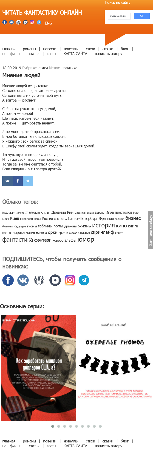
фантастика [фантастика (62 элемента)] (17, 239)
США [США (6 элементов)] (64, 218)
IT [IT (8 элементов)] (27, 212)
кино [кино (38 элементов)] (121, 225)
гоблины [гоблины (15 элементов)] (45, 226)
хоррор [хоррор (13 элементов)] (58, 240)
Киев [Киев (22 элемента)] (14, 218)
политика (69, 67)
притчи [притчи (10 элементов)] (63, 233)
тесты (51, 53)
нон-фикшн (11, 53)
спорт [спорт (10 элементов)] (119, 233)
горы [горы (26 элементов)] (58, 225)
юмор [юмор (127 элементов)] (85, 239)
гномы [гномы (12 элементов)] (32, 226)
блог (125, 48)
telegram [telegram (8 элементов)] (34, 212)
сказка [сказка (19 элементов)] (84, 232)
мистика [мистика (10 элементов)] (41, 233)
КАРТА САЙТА (75, 53)
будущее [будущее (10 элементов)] (20, 226)
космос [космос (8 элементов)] (6, 233)
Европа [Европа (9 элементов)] (100, 212)
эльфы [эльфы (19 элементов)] (70, 240)
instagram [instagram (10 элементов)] (8, 212)
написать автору (108, 53)
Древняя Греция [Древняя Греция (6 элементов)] (84, 212)
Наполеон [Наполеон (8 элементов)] (26, 219)
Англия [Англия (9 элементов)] (45, 212)
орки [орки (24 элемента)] (52, 232)
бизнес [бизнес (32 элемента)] (133, 218)
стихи (90, 48)
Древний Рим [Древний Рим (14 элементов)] (62, 212)
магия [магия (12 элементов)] (30, 232)
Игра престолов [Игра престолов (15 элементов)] (119, 212)
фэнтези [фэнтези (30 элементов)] (42, 240)
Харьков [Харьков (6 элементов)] (119, 218)
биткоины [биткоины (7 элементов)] (7, 226)
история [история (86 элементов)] (103, 225)
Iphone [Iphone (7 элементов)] (20, 212)
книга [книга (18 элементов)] (133, 225)
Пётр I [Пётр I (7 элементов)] (37, 218)
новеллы (71, 48)
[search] (119, 16)
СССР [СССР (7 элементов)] (57, 218)
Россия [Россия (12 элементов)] (47, 218)
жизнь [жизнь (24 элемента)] (84, 225)
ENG (48, 23)
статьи (34, 53)
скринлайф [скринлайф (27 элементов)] (102, 232)
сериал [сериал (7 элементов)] (73, 232)
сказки (107, 48)
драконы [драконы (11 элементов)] (70, 226)
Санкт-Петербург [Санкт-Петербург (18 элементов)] (83, 218)
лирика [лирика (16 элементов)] (19, 232)
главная (8, 48)
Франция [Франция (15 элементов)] (106, 218)
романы (29, 48)
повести (49, 48)
